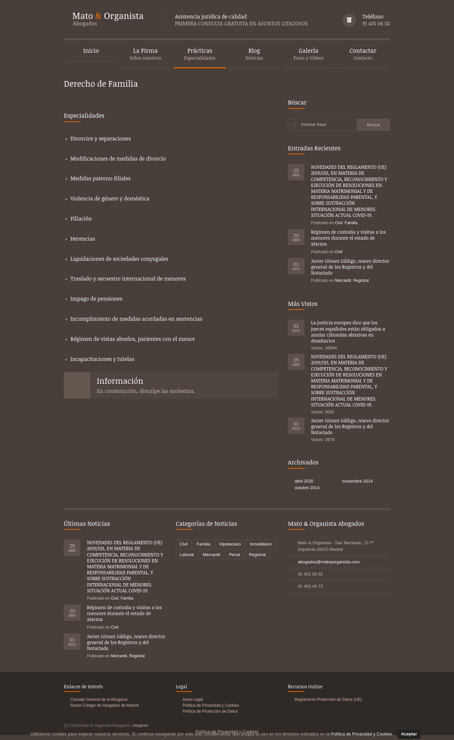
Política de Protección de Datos (210, 711)
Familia (351, 223)
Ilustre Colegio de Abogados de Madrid (105, 705)
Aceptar (409, 733)
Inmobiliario (260, 544)
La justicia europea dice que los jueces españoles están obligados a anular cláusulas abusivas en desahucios (348, 331)
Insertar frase (313, 124)
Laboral (187, 554)
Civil (339, 223)
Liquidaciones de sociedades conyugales (119, 258)
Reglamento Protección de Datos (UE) (328, 699)
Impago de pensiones (96, 298)
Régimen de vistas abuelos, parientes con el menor (133, 338)
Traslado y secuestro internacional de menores (128, 278)
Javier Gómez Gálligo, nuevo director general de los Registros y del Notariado (350, 267)
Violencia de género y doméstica (110, 198)
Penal (234, 554)
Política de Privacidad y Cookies (211, 705)
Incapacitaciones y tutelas (102, 359)
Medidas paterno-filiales (101, 178)
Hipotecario (230, 544)
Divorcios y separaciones (101, 138)
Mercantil (343, 280)
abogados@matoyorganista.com (328, 561)
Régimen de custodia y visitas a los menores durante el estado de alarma (348, 238)
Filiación (81, 218)
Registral (361, 280)
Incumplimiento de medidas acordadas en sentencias (136, 318)
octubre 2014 (307, 487)
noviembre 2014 (357, 481)
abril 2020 (304, 481)
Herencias (83, 238)
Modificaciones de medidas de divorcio (118, 158)
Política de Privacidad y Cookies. (362, 733)
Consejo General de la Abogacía (99, 699)
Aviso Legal (193, 699)
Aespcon (140, 725)
